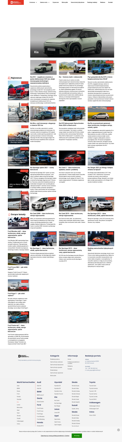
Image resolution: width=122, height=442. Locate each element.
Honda (18, 396)
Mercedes (19, 407)
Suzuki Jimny (75, 408)
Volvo (18, 424)
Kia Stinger (57, 406)
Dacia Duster (40, 401)
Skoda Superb (76, 402)
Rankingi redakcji (92, 2)
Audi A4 (39, 385)
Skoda (18, 415)
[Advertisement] (54, 15)
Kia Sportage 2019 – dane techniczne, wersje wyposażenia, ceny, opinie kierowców (70, 250)
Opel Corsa (57, 422)
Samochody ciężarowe (56, 373)
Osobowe (33, 2)
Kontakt (110, 2)
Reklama (102, 2)
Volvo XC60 (92, 415)
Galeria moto (44, 2)
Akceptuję (76, 435)
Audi (18, 385)
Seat (18, 413)
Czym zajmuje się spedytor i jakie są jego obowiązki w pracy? (17, 118)
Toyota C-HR (92, 391)
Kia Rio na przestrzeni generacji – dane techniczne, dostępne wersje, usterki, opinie (100, 125)
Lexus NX (57, 412)
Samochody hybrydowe (77, 2)
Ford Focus (40, 411)
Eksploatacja (53, 370)
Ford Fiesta (40, 408)
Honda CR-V (40, 426)
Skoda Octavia (76, 394)
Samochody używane (56, 367)
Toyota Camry (93, 394)
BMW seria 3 (40, 395)
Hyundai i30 (57, 388)
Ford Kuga (40, 414)
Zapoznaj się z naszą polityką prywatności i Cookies (55, 435)
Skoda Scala (75, 399)
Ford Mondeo (40, 416)
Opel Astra (57, 419)
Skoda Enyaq (75, 385)
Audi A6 (39, 388)
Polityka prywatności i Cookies (74, 362)
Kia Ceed (56, 400)
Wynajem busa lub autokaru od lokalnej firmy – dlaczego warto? (18, 140)
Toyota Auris (92, 385)
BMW (18, 388)
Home (69, 359)
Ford (18, 394)
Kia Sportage (58, 403)
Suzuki (18, 418)
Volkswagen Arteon (94, 406)
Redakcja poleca (55, 359)
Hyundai (19, 399)
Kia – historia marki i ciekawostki (70, 77)
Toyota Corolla (93, 396)
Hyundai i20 (57, 385)
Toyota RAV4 (92, 399)
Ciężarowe (56, 2)
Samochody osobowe (56, 362)
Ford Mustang (41, 419)
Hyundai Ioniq (58, 391)
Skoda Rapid (75, 396)
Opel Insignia (57, 424)
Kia (18, 402)
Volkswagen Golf (94, 408)
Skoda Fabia (75, 388)
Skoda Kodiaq (76, 391)
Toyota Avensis (93, 388)
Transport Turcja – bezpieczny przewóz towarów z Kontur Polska (18, 96)
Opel (18, 410)
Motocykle (65, 2)
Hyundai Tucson (58, 394)
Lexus (18, 404)
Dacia (18, 391)
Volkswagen (20, 421)
